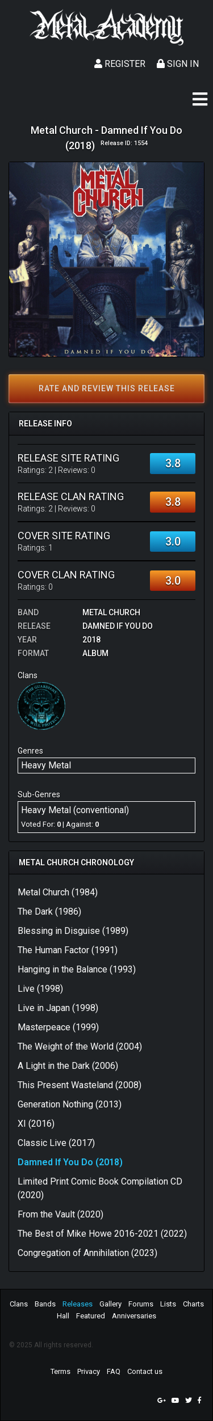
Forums (140, 1304)
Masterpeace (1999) (58, 1027)
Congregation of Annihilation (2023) (87, 1252)
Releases (77, 1304)
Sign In (178, 63)
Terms (60, 1371)
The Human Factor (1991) (68, 950)
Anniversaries (134, 1316)
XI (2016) (36, 1123)
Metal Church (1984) (58, 892)
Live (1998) (40, 988)
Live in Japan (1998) (58, 1008)
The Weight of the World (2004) (80, 1046)
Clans (19, 1304)
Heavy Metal (46, 765)
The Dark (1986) (49, 911)
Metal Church (111, 612)
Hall (63, 1316)
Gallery (110, 1304)
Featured (90, 1316)
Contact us (144, 1371)
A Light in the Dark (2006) (68, 1065)
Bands (45, 1304)
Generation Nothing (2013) (70, 1104)
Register (119, 63)
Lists (168, 1304)
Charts (193, 1304)
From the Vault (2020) (60, 1214)
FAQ (113, 1371)
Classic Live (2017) (56, 1142)
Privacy (88, 1371)
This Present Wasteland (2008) (79, 1085)
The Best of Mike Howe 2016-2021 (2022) (102, 1233)
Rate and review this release (107, 388)
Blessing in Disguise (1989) (73, 930)
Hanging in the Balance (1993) (77, 969)
